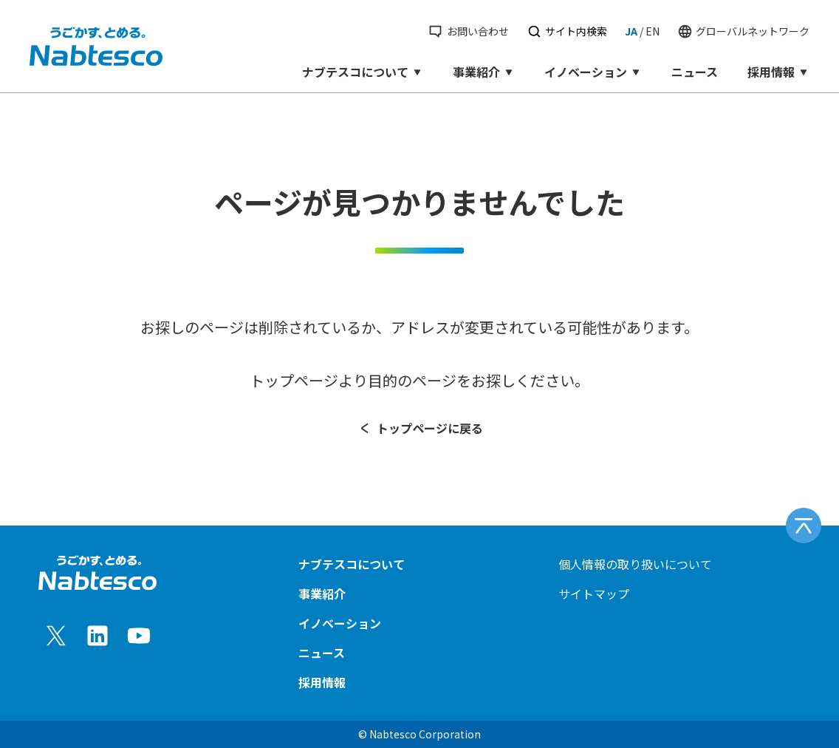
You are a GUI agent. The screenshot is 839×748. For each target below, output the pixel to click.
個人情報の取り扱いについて (635, 564)
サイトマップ (593, 593)
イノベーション (593, 72)
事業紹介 (484, 72)
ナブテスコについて (362, 72)
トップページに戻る (420, 428)
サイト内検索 (567, 31)
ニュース (694, 72)
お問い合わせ (468, 31)
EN (652, 31)
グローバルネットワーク (743, 31)
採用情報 (778, 72)
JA (631, 31)
